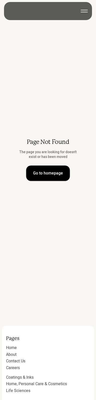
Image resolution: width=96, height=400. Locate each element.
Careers (13, 368)
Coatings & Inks (20, 377)
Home (11, 348)
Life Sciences (18, 390)
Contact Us (15, 361)
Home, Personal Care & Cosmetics (36, 384)
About (11, 354)
